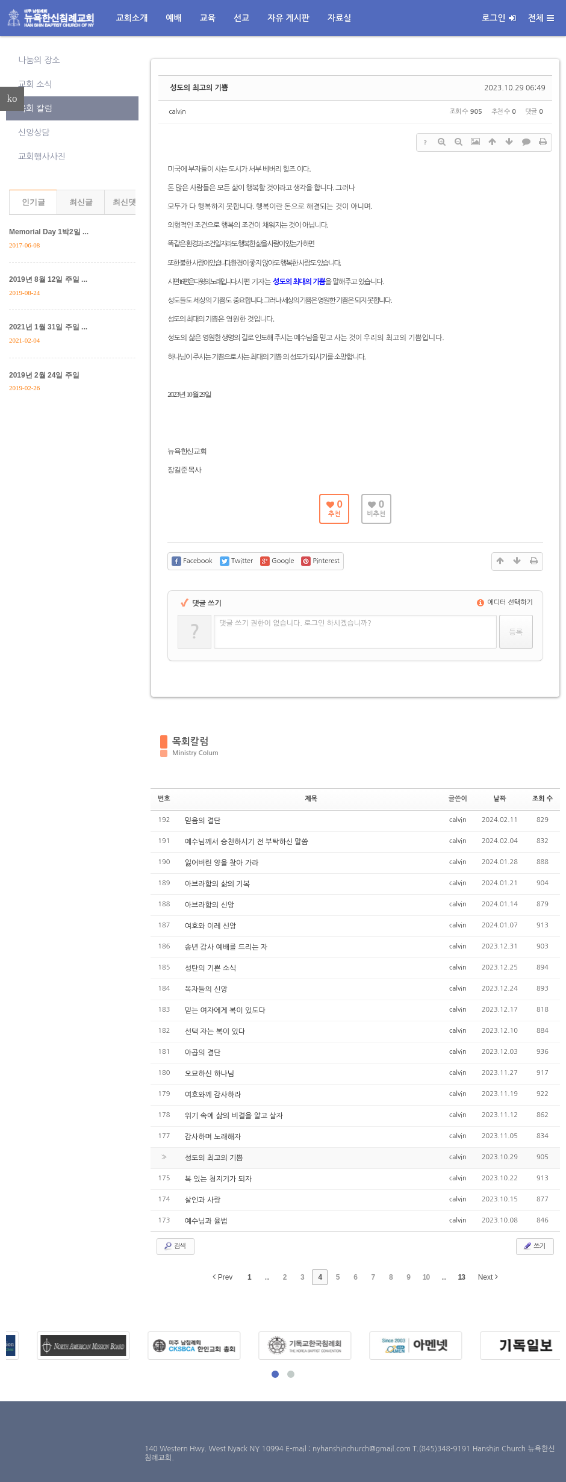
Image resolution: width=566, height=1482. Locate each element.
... (267, 1277)
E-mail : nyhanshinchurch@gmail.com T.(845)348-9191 (378, 1448)
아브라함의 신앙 (209, 905)
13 (461, 1277)
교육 (208, 18)
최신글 (81, 202)
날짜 (500, 798)
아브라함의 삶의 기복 (217, 884)
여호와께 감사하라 (213, 1094)
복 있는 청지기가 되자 (218, 1179)
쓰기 (534, 1246)
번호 (164, 798)
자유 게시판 (288, 18)
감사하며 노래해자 (213, 1137)
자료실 (339, 18)
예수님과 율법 (206, 1221)
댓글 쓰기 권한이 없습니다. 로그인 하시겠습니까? (295, 623)
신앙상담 (34, 132)
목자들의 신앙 (206, 989)
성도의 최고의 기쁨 (199, 88)
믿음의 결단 (203, 820)
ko (12, 98)
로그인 (498, 18)
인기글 (33, 202)
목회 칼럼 (35, 108)
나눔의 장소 (39, 60)
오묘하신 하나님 (209, 1073)
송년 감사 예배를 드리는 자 (226, 947)
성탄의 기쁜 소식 (211, 968)
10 (426, 1277)
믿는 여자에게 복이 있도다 (225, 1010)
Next (488, 1276)
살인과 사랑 (203, 1200)
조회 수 (542, 798)
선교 (241, 18)
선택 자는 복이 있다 (215, 1031)
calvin (177, 111)
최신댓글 (128, 202)
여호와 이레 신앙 (211, 926)
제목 (311, 798)
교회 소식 (35, 84)
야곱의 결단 (203, 1052)
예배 (173, 18)
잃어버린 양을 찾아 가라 (222, 863)
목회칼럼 (190, 741)
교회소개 (132, 18)
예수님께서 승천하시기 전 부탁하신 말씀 (246, 841)
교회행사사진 (42, 156)
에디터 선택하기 (505, 602)
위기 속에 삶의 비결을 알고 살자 (234, 1115)
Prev (222, 1276)
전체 (541, 18)
